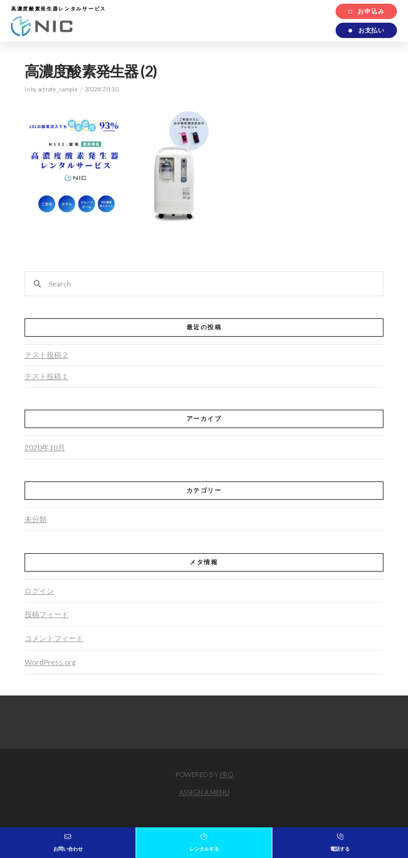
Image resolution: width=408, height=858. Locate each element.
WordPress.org (50, 662)
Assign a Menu (204, 792)
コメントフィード (54, 638)
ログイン (39, 591)
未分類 (36, 519)
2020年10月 (45, 447)
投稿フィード (47, 614)
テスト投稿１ (47, 376)
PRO (226, 774)
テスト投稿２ (47, 354)
